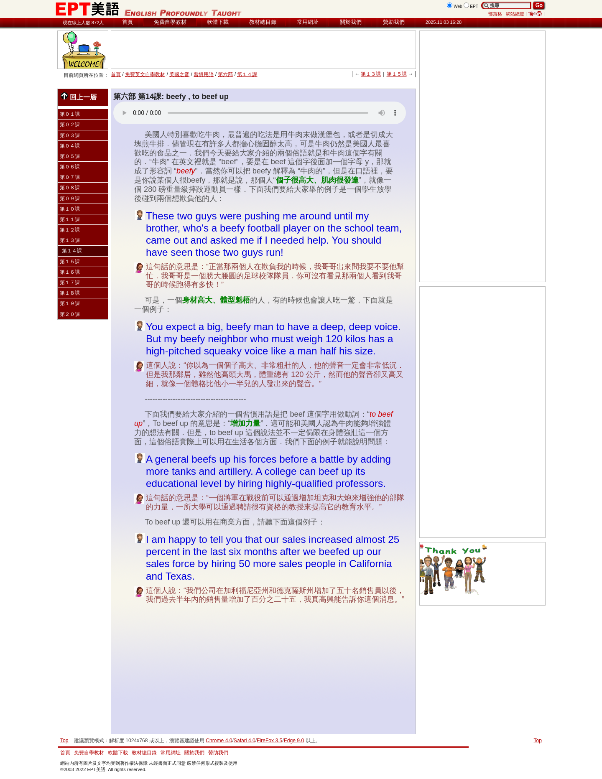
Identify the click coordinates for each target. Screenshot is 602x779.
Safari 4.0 (244, 740)
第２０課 (70, 314)
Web (458, 6)
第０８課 (70, 188)
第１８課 (70, 293)
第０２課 (70, 124)
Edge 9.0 (294, 740)
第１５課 (397, 74)
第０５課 (70, 156)
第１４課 (247, 74)
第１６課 (70, 272)
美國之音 (179, 74)
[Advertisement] (263, 50)
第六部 (225, 74)
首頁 (127, 22)
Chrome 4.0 (219, 740)
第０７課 (70, 177)
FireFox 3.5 (269, 740)
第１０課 (70, 209)
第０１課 (70, 114)
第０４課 (70, 146)
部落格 (495, 13)
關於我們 (351, 22)
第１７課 (70, 282)
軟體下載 (218, 22)
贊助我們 (394, 22)
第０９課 (70, 198)
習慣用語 (204, 74)
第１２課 (70, 230)
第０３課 (70, 135)
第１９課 (70, 303)
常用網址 (308, 22)
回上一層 (79, 96)
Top (537, 740)
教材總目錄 (262, 22)
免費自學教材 (170, 22)
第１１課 (70, 219)
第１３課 (371, 74)
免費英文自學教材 (145, 74)
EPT (474, 6)
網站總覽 (515, 13)
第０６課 (70, 167)
